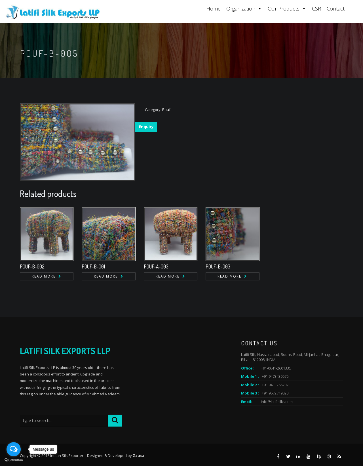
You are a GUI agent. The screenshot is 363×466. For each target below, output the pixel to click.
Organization (244, 8)
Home (213, 8)
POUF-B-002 (32, 266)
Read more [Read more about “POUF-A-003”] (168, 276)
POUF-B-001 (93, 266)
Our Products (287, 8)
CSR (316, 8)
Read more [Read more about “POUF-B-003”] (229, 276)
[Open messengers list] (14, 449)
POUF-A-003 (156, 266)
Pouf (166, 109)
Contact (336, 8)
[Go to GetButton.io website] (14, 460)
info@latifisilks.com (277, 401)
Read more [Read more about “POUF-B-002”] (44, 276)
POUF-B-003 (218, 266)
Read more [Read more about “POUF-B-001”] (106, 276)
